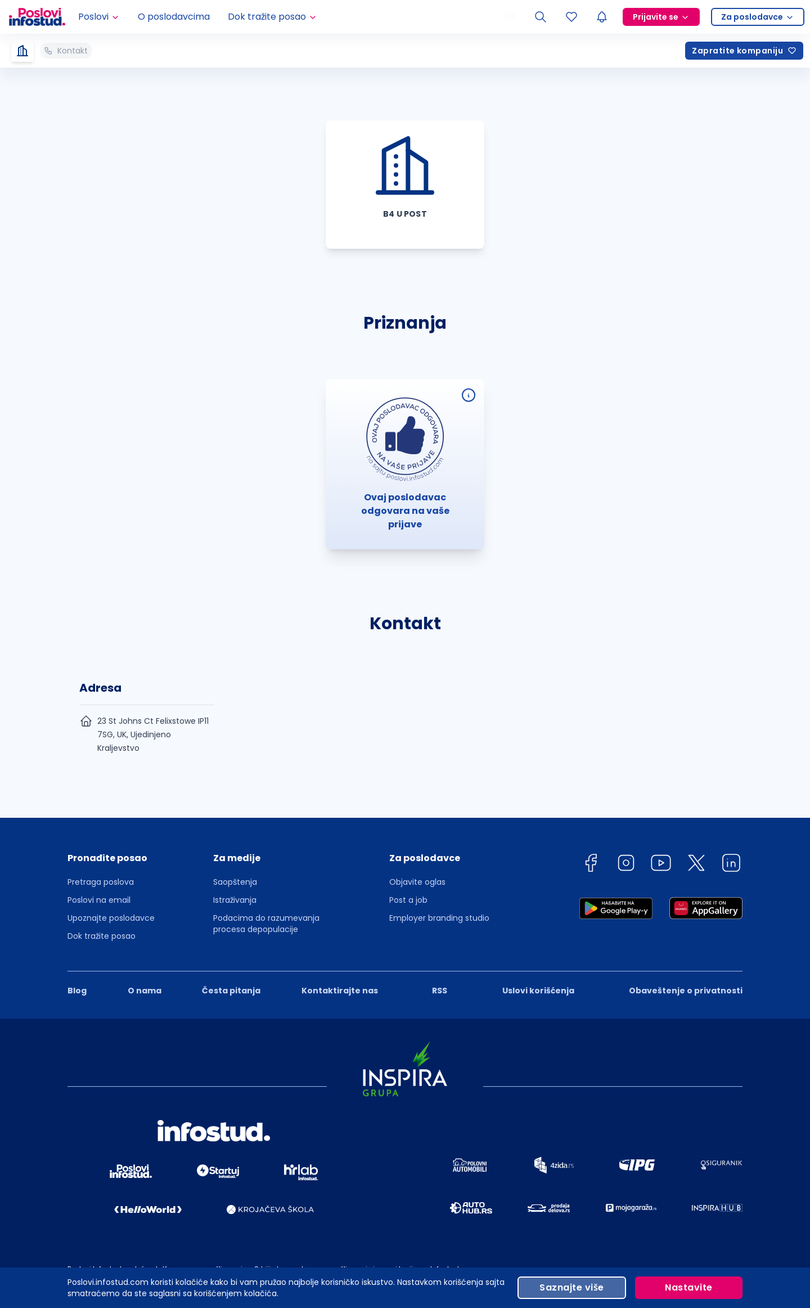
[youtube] (661, 865)
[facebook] (590, 865)
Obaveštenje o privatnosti (685, 990)
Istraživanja (234, 900)
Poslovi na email (99, 900)
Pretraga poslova (101, 882)
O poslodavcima (174, 16)
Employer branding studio (439, 918)
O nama (144, 990)
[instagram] (626, 865)
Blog (77, 990)
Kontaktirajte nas (340, 990)
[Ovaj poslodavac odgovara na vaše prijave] (468, 395)
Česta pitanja (231, 990)
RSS (439, 990)
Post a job (408, 900)
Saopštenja (235, 882)
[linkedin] (731, 865)
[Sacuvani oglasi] (571, 17)
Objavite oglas (417, 882)
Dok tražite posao (102, 936)
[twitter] (696, 865)
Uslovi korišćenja (538, 990)
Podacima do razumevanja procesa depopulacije (266, 923)
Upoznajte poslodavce (111, 918)
